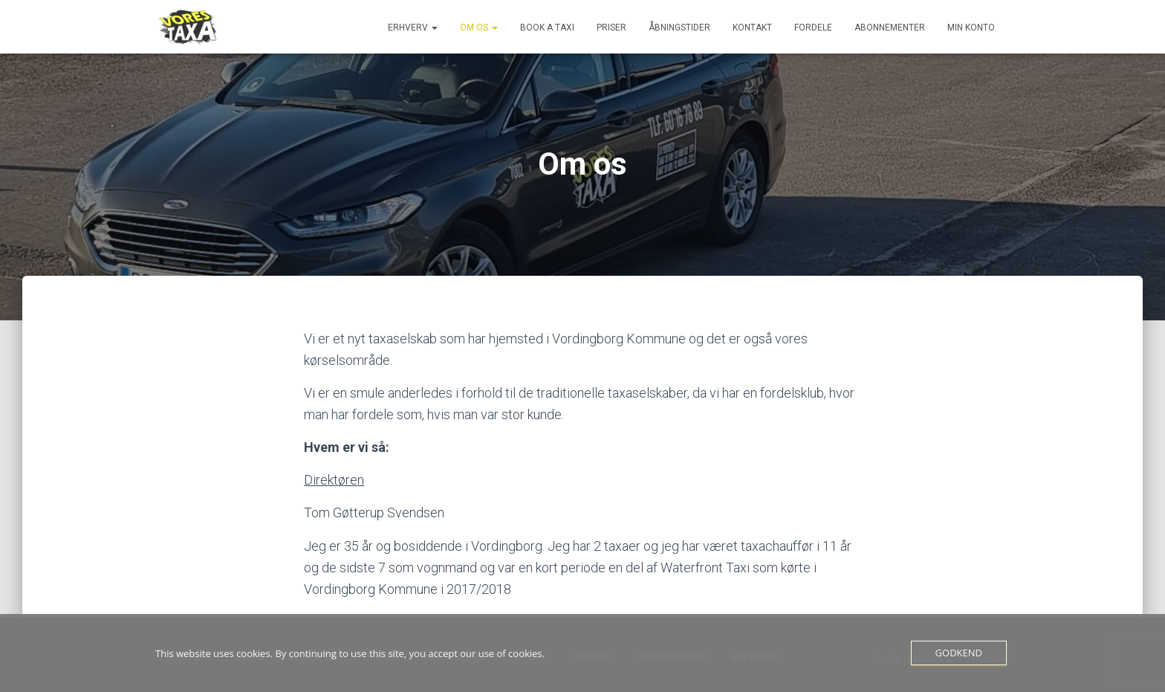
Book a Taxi (547, 27)
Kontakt (752, 27)
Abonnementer (889, 27)
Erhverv (413, 27)
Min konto (971, 27)
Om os (479, 27)
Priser (611, 27)
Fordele (813, 27)
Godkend (958, 652)
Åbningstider (679, 27)
